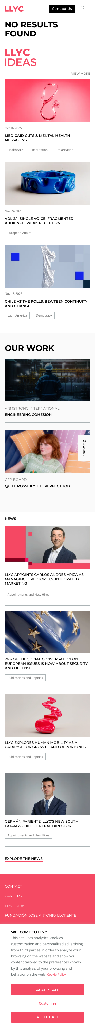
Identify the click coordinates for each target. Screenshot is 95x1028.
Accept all (47, 990)
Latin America (17, 315)
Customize (47, 1003)
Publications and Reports (25, 678)
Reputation (40, 150)
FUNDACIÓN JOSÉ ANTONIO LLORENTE (41, 915)
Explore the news (24, 859)
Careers (13, 896)
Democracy (44, 315)
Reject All (48, 1017)
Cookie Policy (56, 974)
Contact (13, 886)
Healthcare (15, 150)
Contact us (62, 8)
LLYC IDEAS (15, 906)
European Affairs (19, 233)
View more (80, 74)
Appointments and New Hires (28, 594)
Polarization (65, 150)
